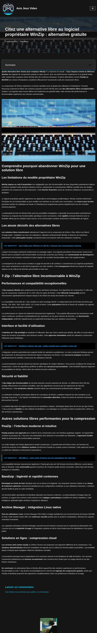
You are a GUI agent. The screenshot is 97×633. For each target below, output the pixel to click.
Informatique (24, 42)
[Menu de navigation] (92, 8)
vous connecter (21, 610)
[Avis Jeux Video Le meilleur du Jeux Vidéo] (19, 8)
